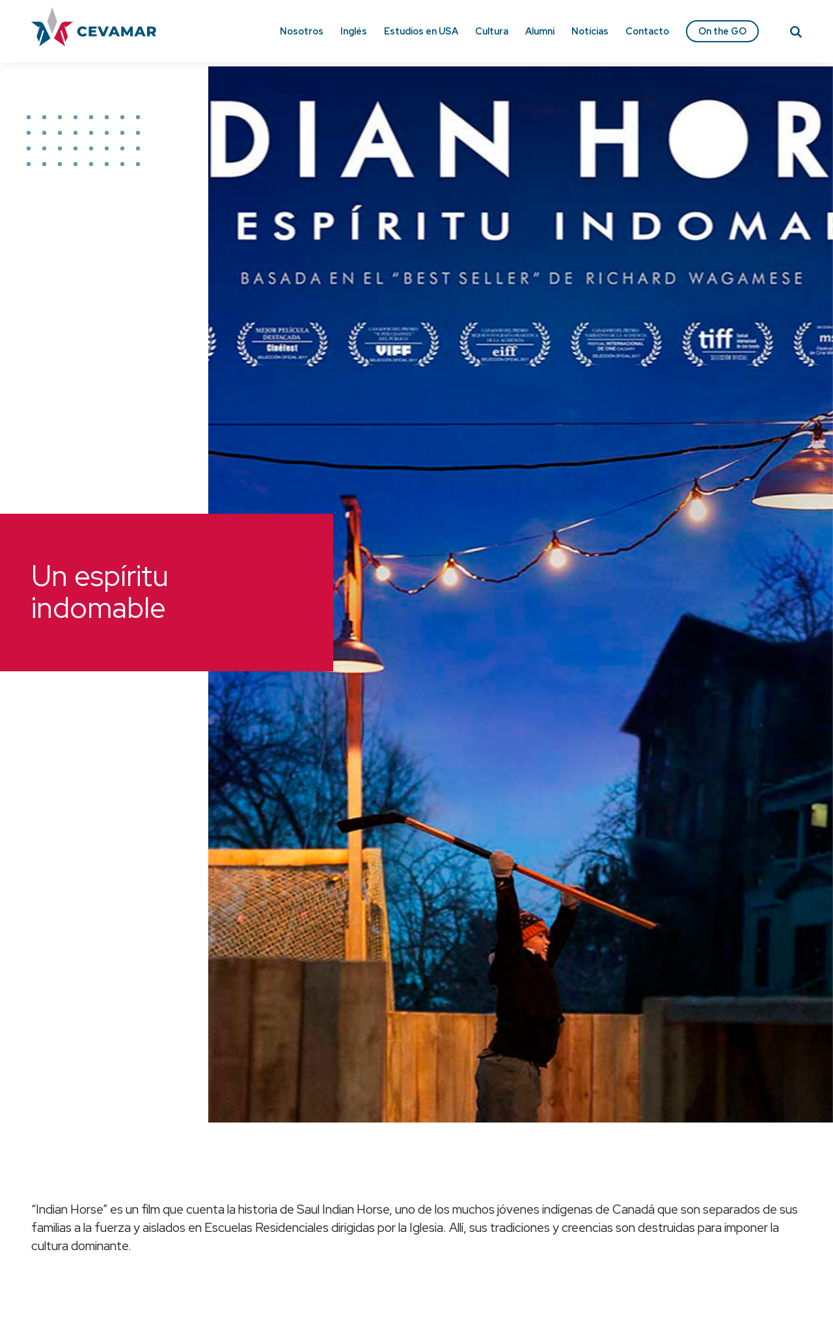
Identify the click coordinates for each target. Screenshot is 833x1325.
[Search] (796, 34)
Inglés (353, 31)
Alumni (539, 31)
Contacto (647, 31)
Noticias (589, 31)
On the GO (722, 31)
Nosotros (301, 31)
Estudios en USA (421, 31)
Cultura (491, 31)
